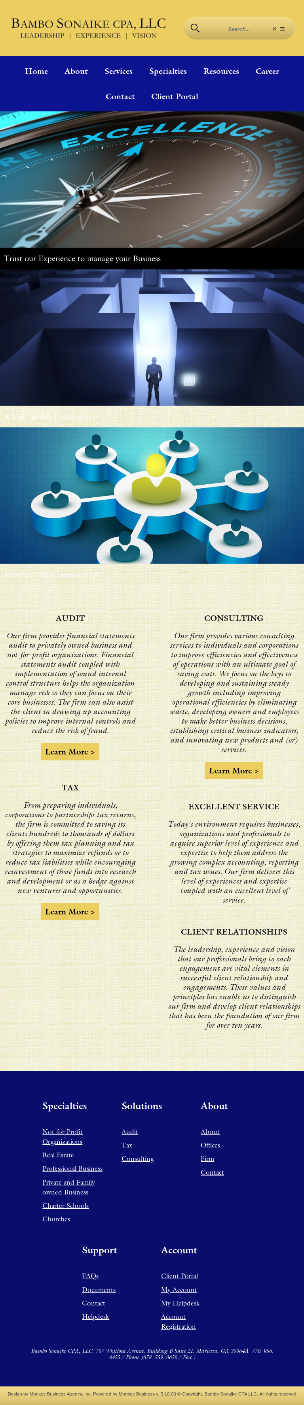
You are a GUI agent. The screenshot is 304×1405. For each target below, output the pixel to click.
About (76, 71)
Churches (56, 1219)
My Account (179, 1290)
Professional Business (72, 1168)
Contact (120, 96)
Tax (127, 1145)
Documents (99, 1290)
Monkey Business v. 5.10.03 (147, 1393)
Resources (221, 71)
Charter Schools (65, 1205)
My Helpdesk (180, 1303)
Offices (210, 1145)
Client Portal (174, 96)
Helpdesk (95, 1316)
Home (36, 71)
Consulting (138, 1158)
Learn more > (70, 752)
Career (267, 71)
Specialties (168, 71)
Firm (207, 1158)
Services (118, 71)
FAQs (90, 1276)
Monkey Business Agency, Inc (60, 1393)
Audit (130, 1132)
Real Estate (58, 1155)
